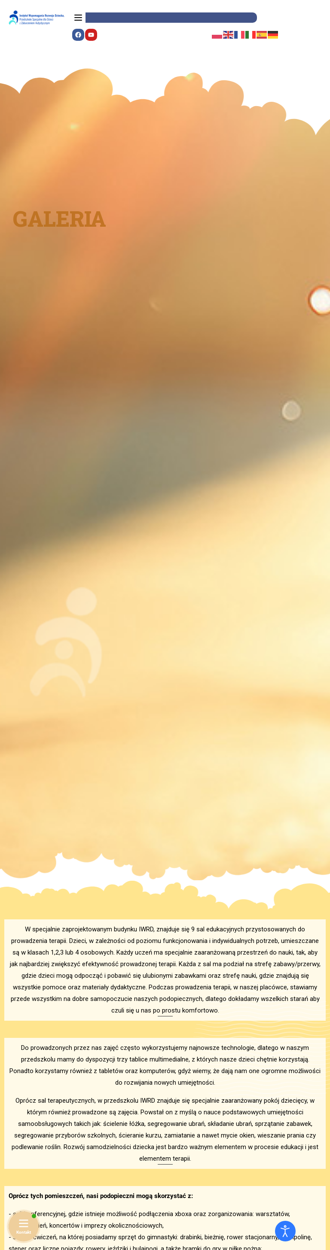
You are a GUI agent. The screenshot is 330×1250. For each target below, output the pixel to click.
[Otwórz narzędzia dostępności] (285, 1231)
